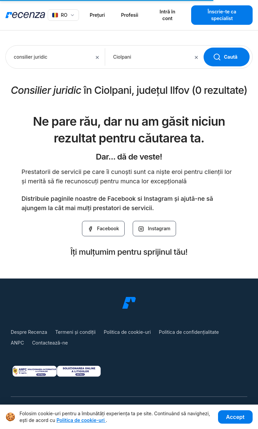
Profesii (129, 15)
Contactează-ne (50, 343)
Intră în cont (167, 15)
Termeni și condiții (75, 332)
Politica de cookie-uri (127, 332)
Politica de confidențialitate (189, 332)
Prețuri (97, 15)
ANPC (17, 343)
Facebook (103, 229)
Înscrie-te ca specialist (222, 15)
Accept (235, 417)
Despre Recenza (29, 332)
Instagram (154, 229)
